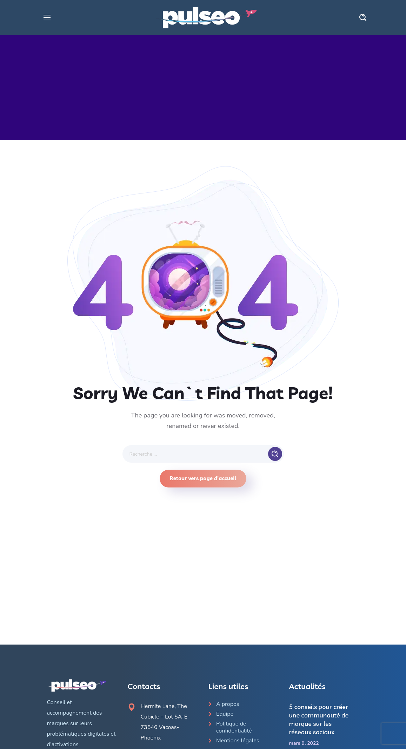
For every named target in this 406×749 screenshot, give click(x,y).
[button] (363, 17)
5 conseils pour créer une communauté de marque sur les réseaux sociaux (319, 719)
